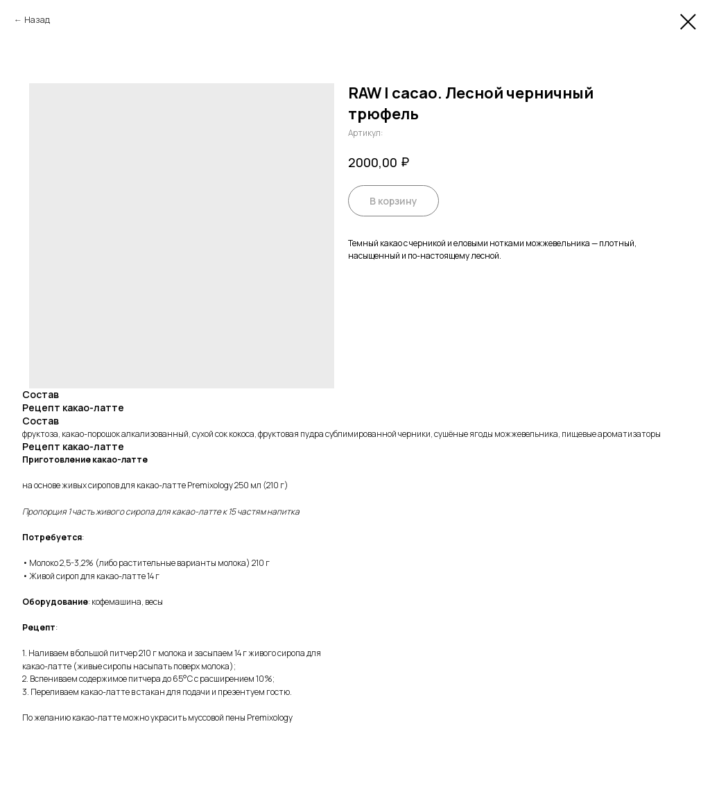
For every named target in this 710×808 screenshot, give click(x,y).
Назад (37, 20)
